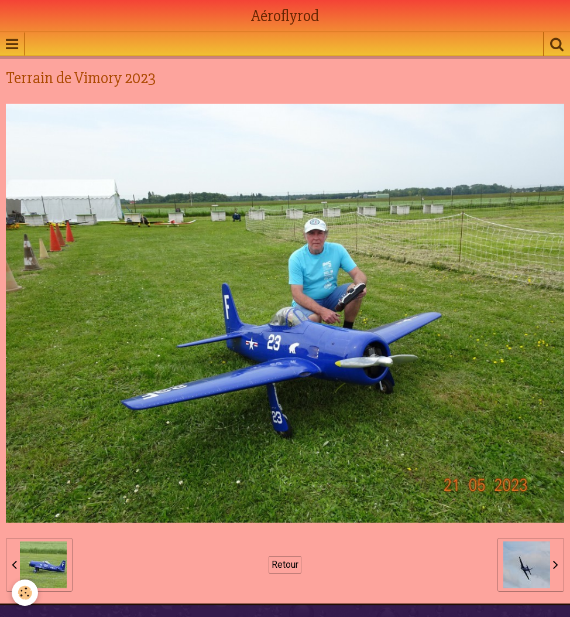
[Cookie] (25, 592)
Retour (285, 564)
